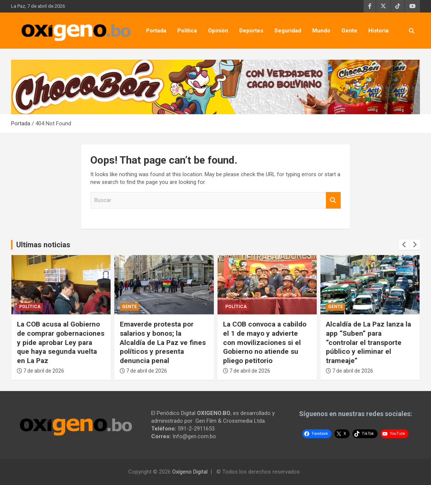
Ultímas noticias (43, 244)
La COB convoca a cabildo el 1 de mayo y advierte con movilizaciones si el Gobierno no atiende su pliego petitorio (264, 342)
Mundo (321, 30)
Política (187, 30)
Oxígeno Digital (190, 471)
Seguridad (287, 30)
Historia (378, 30)
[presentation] (404, 245)
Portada (156, 30)
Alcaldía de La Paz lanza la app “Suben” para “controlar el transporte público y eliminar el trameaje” (368, 342)
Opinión (218, 30)
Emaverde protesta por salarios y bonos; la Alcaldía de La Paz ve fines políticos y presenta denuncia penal (163, 342)
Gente (349, 30)
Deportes (251, 30)
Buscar (333, 200)
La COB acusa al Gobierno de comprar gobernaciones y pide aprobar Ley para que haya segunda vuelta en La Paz (60, 342)
